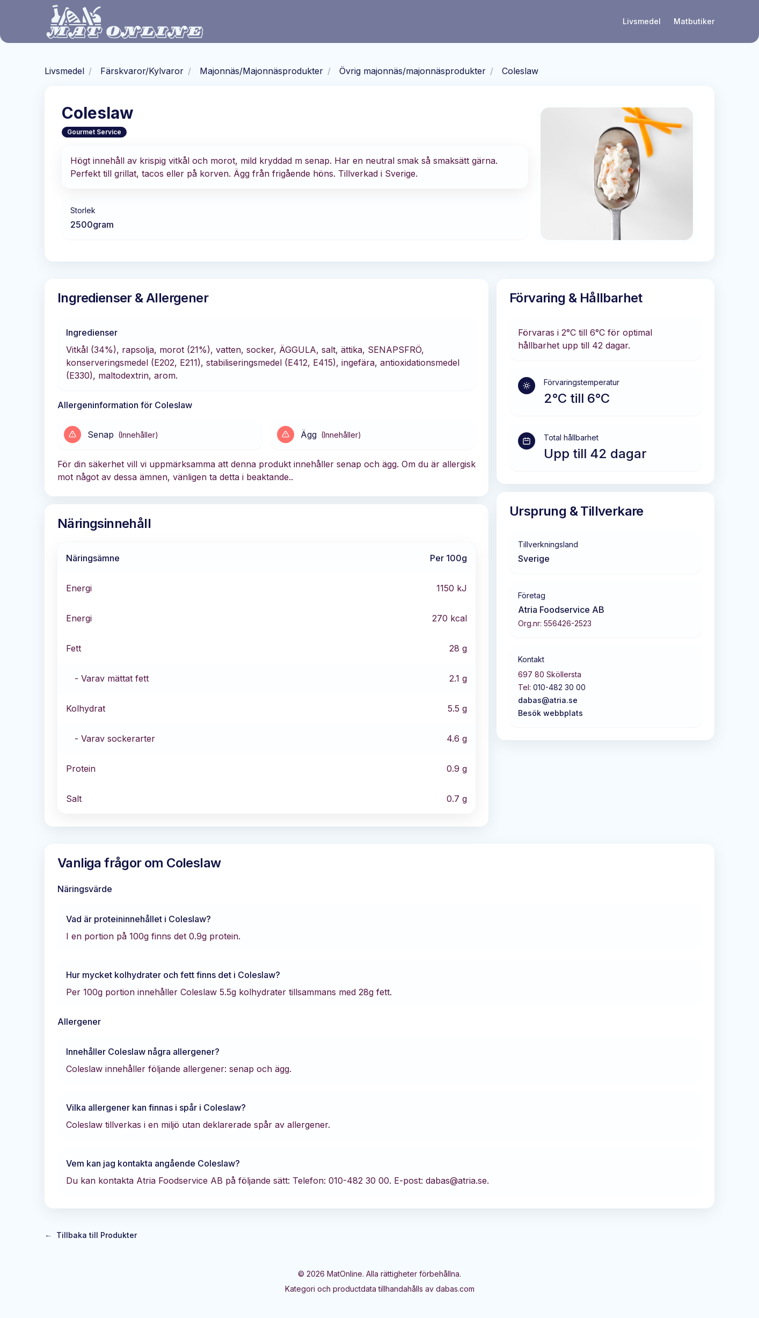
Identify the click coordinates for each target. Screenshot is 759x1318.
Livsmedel (642, 21)
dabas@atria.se (548, 700)
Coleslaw (520, 71)
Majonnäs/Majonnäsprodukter (261, 71)
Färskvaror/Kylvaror (142, 71)
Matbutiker (694, 21)
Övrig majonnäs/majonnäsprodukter (412, 71)
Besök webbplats (550, 713)
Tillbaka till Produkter (91, 1235)
